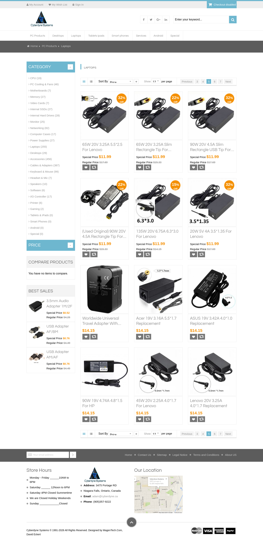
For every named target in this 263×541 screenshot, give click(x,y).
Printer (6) (36, 202)
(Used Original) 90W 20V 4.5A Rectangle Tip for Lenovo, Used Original (104, 234)
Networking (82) (39, 127)
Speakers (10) (38, 183)
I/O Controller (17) (41, 196)
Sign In (79, 4)
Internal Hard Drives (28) (45, 115)
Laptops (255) (38, 146)
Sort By (103, 81)
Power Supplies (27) (42, 140)
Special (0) (36, 233)
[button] (86, 167)
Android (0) (37, 227)
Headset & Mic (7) (41, 177)
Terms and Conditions (206, 454)
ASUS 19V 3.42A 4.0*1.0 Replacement (211, 321)
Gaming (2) (37, 208)
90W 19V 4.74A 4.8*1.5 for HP (102, 403)
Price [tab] (35, 245)
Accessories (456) (41, 159)
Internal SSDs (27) (41, 109)
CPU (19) (36, 77)
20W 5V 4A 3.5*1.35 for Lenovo (211, 234)
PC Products (49, 46)
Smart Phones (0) (41, 221)
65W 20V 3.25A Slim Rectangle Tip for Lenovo (154, 147)
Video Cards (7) (39, 102)
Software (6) (37, 190)
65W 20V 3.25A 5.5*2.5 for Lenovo (102, 147)
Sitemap (162, 454)
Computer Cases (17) (43, 134)
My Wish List (59, 4)
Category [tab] (40, 67)
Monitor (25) (37, 121)
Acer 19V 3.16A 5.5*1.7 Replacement (156, 321)
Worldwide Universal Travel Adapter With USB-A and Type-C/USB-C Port (100, 321)
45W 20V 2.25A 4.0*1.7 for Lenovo (156, 403)
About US (230, 454)
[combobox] (201, 19)
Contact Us (144, 454)
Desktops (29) (38, 152)
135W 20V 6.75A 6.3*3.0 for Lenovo (157, 234)
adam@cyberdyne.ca (105, 496)
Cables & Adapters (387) (45, 165)
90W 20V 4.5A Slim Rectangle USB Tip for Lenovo (210, 147)
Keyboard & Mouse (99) (44, 171)
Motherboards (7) (40, 90)
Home (34, 46)
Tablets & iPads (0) (41, 215)
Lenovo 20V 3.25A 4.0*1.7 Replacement (208, 403)
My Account (36, 4)
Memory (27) (38, 96)
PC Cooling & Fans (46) (44, 84)
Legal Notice (180, 454)
